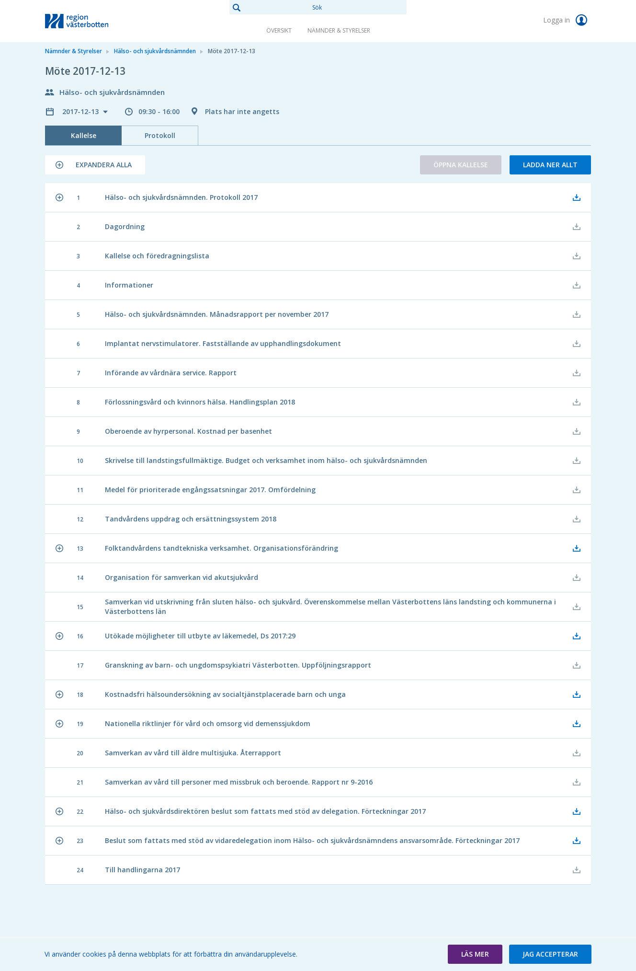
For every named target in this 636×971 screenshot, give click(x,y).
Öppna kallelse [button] (460, 164)
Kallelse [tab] (83, 135)
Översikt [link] (279, 30)
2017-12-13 (81, 111)
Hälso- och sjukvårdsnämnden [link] (155, 51)
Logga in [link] (567, 20)
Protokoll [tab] (160, 135)
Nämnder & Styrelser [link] (338, 30)
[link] (93, 21)
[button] (95, 164)
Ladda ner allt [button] (550, 164)
